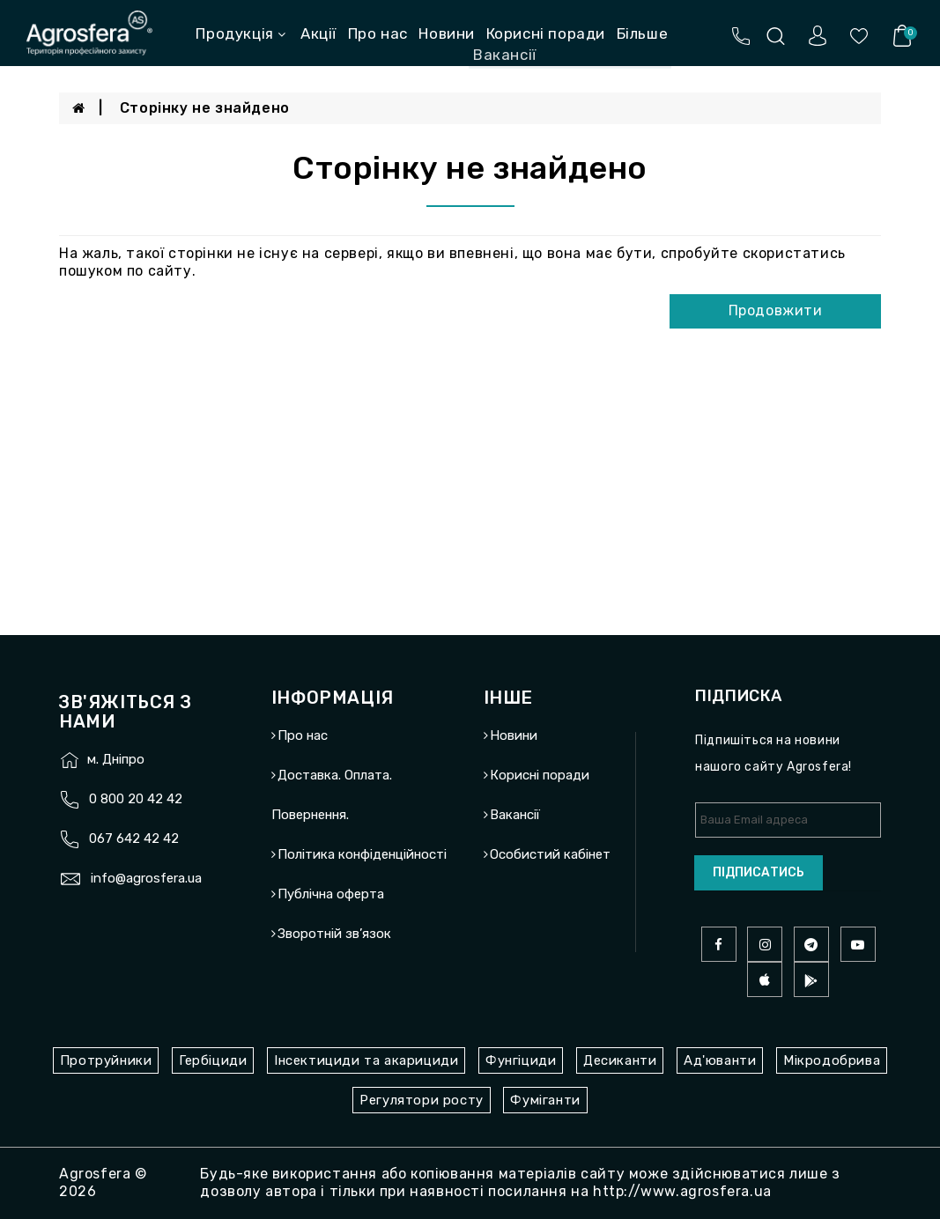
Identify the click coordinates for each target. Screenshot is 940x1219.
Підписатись (758, 872)
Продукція (240, 33)
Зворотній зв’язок (334, 934)
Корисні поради (545, 33)
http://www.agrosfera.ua (682, 1191)
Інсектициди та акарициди (366, 1060)
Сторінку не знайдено (205, 108)
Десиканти (619, 1060)
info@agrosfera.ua (146, 878)
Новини (446, 33)
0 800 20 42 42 (135, 799)
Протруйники (106, 1060)
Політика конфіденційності (362, 854)
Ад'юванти (720, 1060)
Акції (318, 33)
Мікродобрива (831, 1060)
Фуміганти (545, 1100)
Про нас (378, 33)
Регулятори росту (421, 1100)
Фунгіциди (520, 1060)
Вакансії (515, 815)
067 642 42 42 (134, 838)
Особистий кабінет (550, 854)
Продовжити (776, 310)
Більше (643, 33)
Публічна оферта (331, 894)
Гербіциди (213, 1060)
